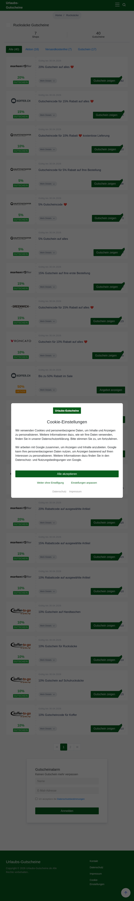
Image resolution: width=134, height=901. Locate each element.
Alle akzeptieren (67, 473)
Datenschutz (59, 491)
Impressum (75, 491)
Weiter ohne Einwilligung (50, 482)
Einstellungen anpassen (84, 482)
